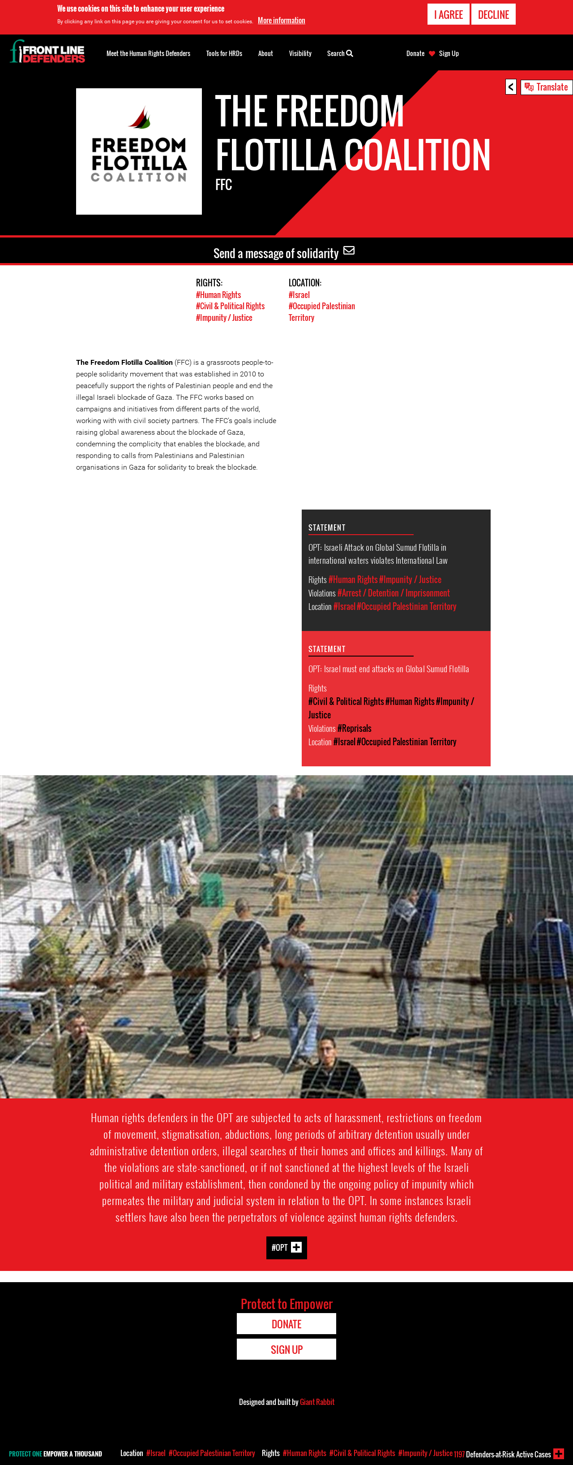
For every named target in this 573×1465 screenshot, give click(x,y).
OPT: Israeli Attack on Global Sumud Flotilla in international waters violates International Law (378, 553)
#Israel (299, 294)
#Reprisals (355, 728)
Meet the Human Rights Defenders (148, 53)
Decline (493, 14)
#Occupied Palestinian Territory (407, 606)
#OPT (279, 1246)
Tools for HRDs (224, 53)
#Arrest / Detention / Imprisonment (394, 592)
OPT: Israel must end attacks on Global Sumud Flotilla (389, 667)
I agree (448, 14)
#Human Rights (218, 294)
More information (281, 20)
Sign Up (449, 53)
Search (340, 52)
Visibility (300, 53)
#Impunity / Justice (224, 317)
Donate (415, 53)
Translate (552, 86)
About (265, 53)
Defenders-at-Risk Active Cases (502, 1454)
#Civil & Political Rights (230, 305)
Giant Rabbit (317, 1401)
